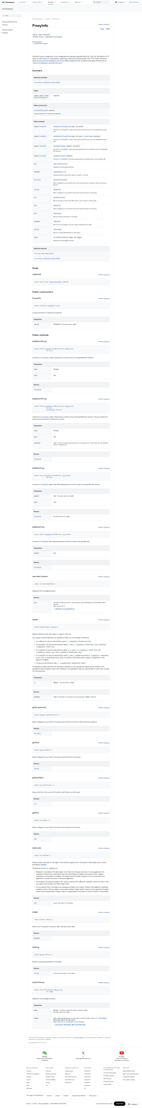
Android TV (68, 1082)
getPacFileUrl (58, 197)
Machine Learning (51, 1074)
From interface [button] (47, 82)
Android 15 (87, 1071)
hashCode (57, 213)
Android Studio (133, 2)
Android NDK (107, 1084)
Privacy (48, 1082)
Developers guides (109, 1075)
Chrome (57, 1095)
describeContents (60, 164)
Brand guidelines (44, 1103)
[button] (12, 32)
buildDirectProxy (60, 126)
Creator (36, 97)
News (28, 1082)
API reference (7, 9)
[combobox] (102, 2)
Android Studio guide (110, 1073)
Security (29, 1077)
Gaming (48, 1071)
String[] (37, 180)
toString (57, 229)
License (35, 1103)
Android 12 (87, 1079)
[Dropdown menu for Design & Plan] (43, 2)
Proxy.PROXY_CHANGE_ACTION (70, 61)
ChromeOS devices (70, 1077)
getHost (56, 189)
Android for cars (69, 1079)
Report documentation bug (130, 1074)
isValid (56, 221)
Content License (78, 1037)
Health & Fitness (50, 1077)
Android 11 (87, 1082)
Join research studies (129, 1079)
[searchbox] (12, 15)
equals (56, 172)
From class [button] (44, 253)
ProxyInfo (43, 97)
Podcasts (29, 1088)
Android (29, 1071)
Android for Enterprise (33, 1074)
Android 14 (87, 1074)
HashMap (43, 865)
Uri (65, 146)
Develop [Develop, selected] (50, 2)
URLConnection (44, 59)
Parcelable (58, 37)
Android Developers (37, 19)
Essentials (22, 2)
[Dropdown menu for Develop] (55, 2)
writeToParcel (59, 237)
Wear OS (67, 1074)
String (68, 126)
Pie (85, 1088)
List (85, 136)
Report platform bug (128, 1071)
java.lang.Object (37, 42)
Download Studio (108, 1081)
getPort (56, 205)
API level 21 (107, 24)
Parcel (66, 237)
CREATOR (56, 96)
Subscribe (119, 1104)
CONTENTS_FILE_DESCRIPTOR (64, 609)
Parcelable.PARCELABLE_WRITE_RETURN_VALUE (70, 1025)
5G (47, 1085)
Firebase (65, 1095)
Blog (78, 2)
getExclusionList (60, 180)
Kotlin (102, 29)
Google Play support (128, 1077)
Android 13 (87, 1077)
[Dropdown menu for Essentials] (28, 2)
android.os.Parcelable (52, 82)
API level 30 (106, 298)
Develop (47, 19)
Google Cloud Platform (79, 1095)
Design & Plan (37, 2)
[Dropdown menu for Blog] (82, 2)
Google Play (64, 2)
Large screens (69, 1071)
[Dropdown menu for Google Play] (70, 2)
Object (41, 37)
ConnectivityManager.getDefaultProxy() (47, 63)
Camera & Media (51, 1079)
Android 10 (87, 1085)
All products (92, 1095)
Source (29, 1079)
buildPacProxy (58, 146)
